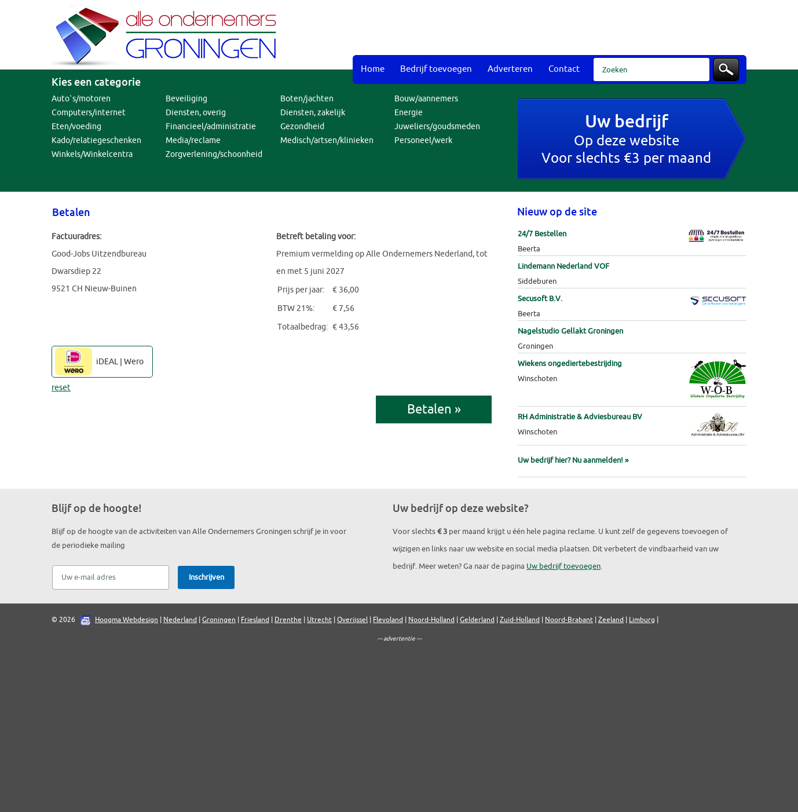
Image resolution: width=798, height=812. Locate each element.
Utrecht (319, 619)
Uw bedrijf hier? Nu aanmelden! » (573, 460)
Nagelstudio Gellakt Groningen (570, 331)
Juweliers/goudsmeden (437, 126)
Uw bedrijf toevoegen (563, 566)
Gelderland (477, 619)
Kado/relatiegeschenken (96, 140)
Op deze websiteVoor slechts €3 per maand (626, 140)
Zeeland (611, 619)
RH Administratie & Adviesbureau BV (580, 417)
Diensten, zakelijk (312, 113)
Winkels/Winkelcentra (92, 154)
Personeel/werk (423, 140)
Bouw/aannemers (426, 99)
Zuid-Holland (520, 619)
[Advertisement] (535, 29)
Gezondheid (302, 126)
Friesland (255, 619)
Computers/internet (89, 113)
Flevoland (388, 619)
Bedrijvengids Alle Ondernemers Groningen (167, 35)
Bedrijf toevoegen (436, 69)
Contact (564, 69)
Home (373, 69)
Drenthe (288, 619)
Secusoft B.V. (540, 298)
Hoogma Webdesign (126, 619)
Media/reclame (193, 140)
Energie (408, 113)
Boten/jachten (307, 99)
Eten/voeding (76, 126)
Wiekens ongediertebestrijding (570, 363)
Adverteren (510, 69)
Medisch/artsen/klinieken (327, 140)
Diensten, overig (196, 113)
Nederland (180, 619)
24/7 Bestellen (542, 234)
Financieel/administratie (211, 126)
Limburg (642, 619)
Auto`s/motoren (81, 99)
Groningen (219, 619)
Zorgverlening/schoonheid (214, 154)
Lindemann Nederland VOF (563, 266)
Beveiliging (186, 99)
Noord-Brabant (569, 619)
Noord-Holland (431, 619)
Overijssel (352, 619)
